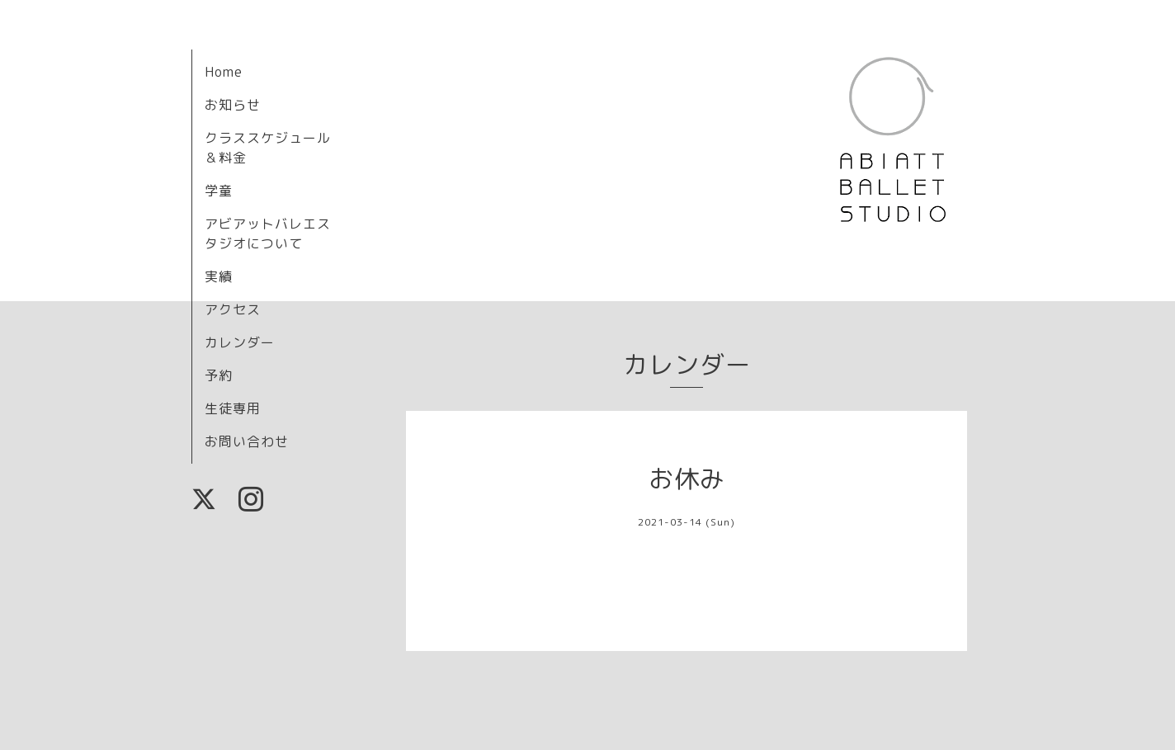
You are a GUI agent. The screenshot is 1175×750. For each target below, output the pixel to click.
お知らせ (233, 105)
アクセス (233, 309)
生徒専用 (233, 408)
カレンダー (240, 342)
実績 (219, 276)
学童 (219, 191)
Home (224, 72)
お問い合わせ (247, 441)
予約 (219, 375)
